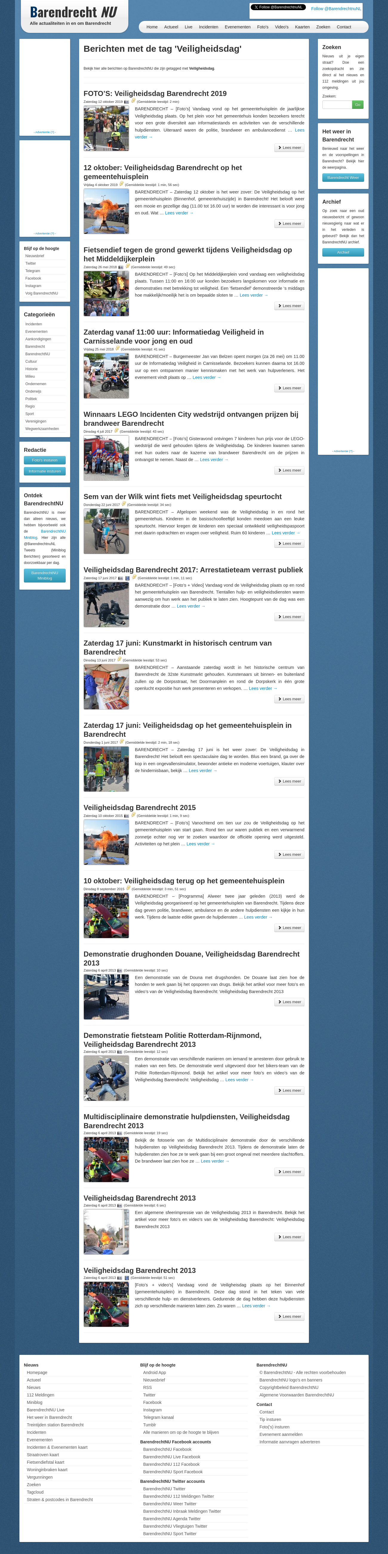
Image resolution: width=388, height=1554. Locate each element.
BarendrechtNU (37, 354)
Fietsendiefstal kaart (45, 1462)
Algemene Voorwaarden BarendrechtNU (296, 1395)
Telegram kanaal (158, 1417)
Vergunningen (40, 1477)
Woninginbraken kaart (47, 1469)
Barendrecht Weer (343, 177)
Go (357, 104)
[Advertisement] (45, 85)
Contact (344, 27)
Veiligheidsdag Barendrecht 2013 (140, 1198)
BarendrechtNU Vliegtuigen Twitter (175, 1526)
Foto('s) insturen (274, 1427)
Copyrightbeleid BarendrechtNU (288, 1387)
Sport (29, 414)
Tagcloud (35, 1492)
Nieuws (34, 1387)
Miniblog (34, 1402)
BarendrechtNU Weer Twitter (169, 1503)
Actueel (171, 27)
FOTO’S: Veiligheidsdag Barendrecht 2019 (155, 93)
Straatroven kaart (43, 1454)
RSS (147, 1387)
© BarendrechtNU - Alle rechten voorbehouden (302, 1372)
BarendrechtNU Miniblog (44, 575)
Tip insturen (270, 1419)
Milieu (30, 376)
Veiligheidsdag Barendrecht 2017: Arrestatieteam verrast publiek (193, 570)
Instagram (33, 286)
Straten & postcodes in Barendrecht (60, 1499)
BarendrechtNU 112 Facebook (171, 1464)
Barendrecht (35, 346)
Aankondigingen (38, 339)
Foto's (263, 27)
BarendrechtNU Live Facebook (171, 1456)
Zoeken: (329, 96)
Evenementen (237, 27)
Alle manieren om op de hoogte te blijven (181, 1432)
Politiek (31, 399)
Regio (30, 406)
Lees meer (289, 147)
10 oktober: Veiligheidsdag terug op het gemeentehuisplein (184, 881)
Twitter (30, 263)
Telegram (32, 271)
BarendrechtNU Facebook (167, 1449)
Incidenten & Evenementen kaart (57, 1447)
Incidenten (208, 27)
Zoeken (323, 27)
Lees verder (179, 213)
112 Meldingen (40, 1395)
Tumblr (149, 1424)
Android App (154, 1372)
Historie (31, 369)
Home (152, 27)
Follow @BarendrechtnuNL (336, 8)
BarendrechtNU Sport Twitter (170, 1533)
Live (189, 27)
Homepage (37, 1372)
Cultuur (31, 361)
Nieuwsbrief (34, 256)
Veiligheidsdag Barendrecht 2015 (140, 807)
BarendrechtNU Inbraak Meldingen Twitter (182, 1511)
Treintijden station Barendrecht (55, 1424)
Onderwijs (33, 391)
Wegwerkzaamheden (42, 429)
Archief (343, 252)
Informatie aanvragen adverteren (289, 1441)
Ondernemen (35, 384)
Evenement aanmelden (280, 1434)
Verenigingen (35, 421)
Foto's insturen (45, 460)
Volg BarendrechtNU (41, 293)
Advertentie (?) (44, 132)
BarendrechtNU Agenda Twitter (172, 1518)
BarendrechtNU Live (45, 1409)
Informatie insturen (45, 471)
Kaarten (302, 27)
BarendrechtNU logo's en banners (290, 1380)
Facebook (33, 278)
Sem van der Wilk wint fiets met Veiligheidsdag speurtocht (183, 496)
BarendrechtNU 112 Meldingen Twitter (178, 1496)
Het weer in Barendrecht (49, 1417)
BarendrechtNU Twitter (164, 1488)
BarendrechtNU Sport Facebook (173, 1471)
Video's (281, 27)
